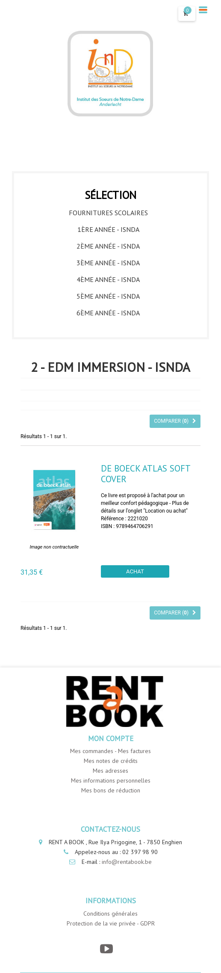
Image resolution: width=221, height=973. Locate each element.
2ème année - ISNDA (108, 246)
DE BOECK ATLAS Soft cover (145, 474)
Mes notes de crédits (111, 761)
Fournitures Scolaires (108, 212)
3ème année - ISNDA (108, 262)
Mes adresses (110, 770)
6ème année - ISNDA (108, 313)
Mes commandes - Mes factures (110, 751)
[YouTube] (106, 948)
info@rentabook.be (127, 862)
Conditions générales (110, 913)
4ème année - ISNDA (108, 279)
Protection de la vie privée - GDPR (111, 923)
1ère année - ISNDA (108, 229)
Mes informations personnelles (110, 780)
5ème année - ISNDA (108, 296)
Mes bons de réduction (110, 790)
